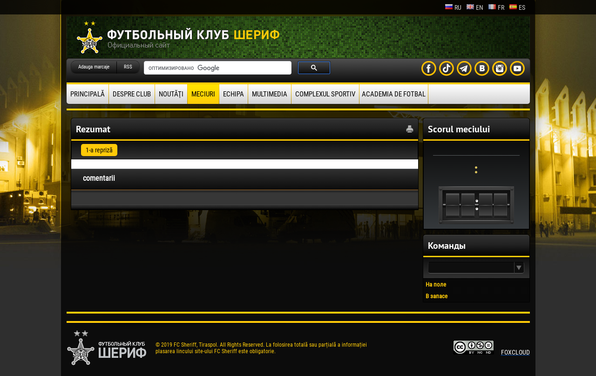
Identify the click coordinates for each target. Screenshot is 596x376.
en (474, 7)
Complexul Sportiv (325, 94)
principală (87, 94)
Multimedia (269, 94)
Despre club (132, 94)
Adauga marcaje (93, 67)
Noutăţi (171, 94)
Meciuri (203, 94)
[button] (519, 267)
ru (453, 7)
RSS (128, 67)
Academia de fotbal (394, 94)
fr (496, 7)
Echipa (233, 94)
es (517, 7)
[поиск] (217, 68)
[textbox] (471, 267)
